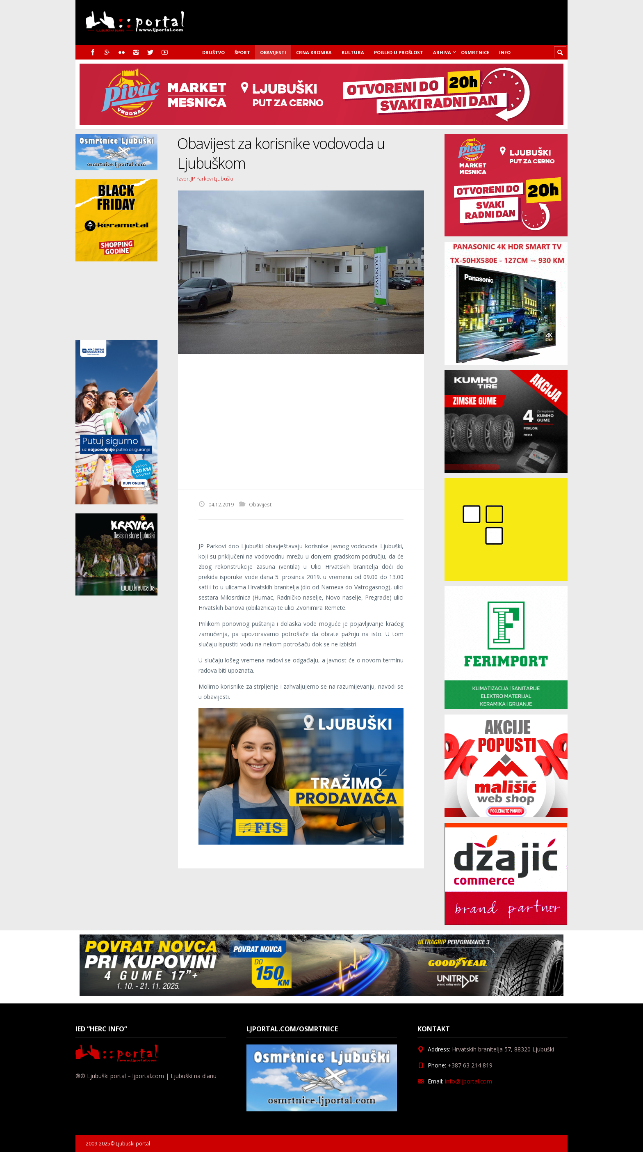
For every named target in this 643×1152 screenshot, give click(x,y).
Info (505, 52)
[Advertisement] (301, 421)
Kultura (353, 52)
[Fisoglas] (301, 842)
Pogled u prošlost (398, 52)
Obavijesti (273, 52)
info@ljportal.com (468, 1081)
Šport (242, 52)
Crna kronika (314, 52)
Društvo (213, 52)
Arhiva (442, 52)
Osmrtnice (475, 52)
